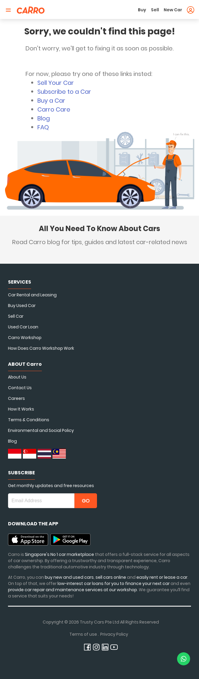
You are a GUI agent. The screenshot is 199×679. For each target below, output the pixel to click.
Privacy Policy (114, 634)
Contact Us (20, 388)
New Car (173, 10)
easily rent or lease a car (161, 577)
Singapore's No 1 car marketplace (59, 554)
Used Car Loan (23, 327)
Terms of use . (84, 634)
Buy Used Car (22, 306)
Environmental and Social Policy (41, 430)
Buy (142, 10)
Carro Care (53, 109)
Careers (16, 398)
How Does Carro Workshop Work (41, 348)
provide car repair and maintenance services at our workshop (72, 590)
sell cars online (111, 577)
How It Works (21, 409)
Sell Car (15, 316)
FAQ (43, 127)
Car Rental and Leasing (32, 295)
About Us (17, 377)
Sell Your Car (55, 83)
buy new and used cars (69, 577)
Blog (43, 118)
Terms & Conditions (28, 420)
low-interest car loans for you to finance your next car (114, 583)
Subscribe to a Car (64, 92)
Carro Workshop (25, 338)
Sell (155, 10)
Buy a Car (51, 100)
